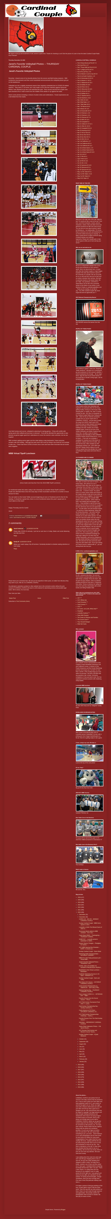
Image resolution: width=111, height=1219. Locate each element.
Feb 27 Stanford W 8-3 (83, 95)
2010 (79, 1087)
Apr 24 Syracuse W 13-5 (84, 165)
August (81, 1044)
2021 (79, 910)
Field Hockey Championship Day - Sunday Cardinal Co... (88, 1006)
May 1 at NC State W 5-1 (84, 171)
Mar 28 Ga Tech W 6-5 (83, 135)
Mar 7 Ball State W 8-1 (83, 104)
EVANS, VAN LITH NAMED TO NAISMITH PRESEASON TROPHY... (90, 966)
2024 (79, 902)
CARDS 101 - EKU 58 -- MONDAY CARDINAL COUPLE (89, 919)
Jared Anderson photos (19, 517)
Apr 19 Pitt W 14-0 (82, 161)
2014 (79, 1077)
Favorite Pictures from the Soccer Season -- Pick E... (88, 998)
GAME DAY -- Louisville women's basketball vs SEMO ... (88, 940)
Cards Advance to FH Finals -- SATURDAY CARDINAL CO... (88, 1011)
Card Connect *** (82, 604)
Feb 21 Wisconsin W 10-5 (84, 89)
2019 (79, 1064)
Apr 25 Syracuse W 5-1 (84, 167)
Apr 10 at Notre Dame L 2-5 (85, 148)
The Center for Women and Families (87, 617)
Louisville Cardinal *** (83, 613)
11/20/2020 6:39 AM (25, 541)
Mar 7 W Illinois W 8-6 (83, 106)
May (80, 1051)
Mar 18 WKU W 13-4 (83, 119)
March (81, 1056)
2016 (79, 1072)
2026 (79, 897)
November (82, 917)
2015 (79, 1074)
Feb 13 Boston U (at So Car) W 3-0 (87, 74)
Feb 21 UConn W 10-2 (83, 91)
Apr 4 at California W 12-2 (84, 145)
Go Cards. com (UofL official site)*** (87, 609)
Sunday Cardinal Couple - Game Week (90, 951)
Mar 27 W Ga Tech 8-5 (83, 132)
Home (39, 598)
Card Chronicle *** (82, 602)
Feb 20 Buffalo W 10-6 (83, 85)
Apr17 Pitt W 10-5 (82, 158)
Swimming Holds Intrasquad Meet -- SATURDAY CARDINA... (89, 954)
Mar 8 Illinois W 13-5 (83, 108)
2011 (79, 1084)
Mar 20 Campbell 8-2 (83, 121)
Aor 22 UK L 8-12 (82, 163)
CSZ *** (79, 606)
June (80, 1049)
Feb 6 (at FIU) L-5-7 (83, 65)
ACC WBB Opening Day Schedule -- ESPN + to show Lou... (89, 948)
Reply (15, 535)
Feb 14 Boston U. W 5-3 (84, 80)
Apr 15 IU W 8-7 (82, 154)
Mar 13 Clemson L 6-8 (83, 113)
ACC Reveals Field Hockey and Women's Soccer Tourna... (88, 1031)
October (81, 1039)
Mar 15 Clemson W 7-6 (84, 117)
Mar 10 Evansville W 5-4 (84, 111)
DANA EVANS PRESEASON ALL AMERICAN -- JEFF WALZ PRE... (89, 986)
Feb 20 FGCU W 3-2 (83, 87)
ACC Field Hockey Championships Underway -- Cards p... (89, 1015)
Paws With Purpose (83, 615)
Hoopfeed (80, 611)
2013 (79, 1079)
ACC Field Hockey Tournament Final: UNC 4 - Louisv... (89, 1002)
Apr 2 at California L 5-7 (84, 141)
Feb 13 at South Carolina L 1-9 (86, 76)
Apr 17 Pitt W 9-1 (82, 156)
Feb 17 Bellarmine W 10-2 (84, 82)
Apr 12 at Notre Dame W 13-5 (85, 152)
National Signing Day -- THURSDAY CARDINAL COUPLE (89, 990)
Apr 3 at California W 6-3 (84, 143)
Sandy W (16, 541)
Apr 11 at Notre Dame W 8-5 (85, 150)
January (81, 1061)
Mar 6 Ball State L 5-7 (83, 102)
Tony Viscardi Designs (83, 622)
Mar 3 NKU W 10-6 (82, 100)
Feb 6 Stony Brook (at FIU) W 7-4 (86, 63)
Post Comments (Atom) (23, 601)
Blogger (63, 1209)
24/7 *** (79, 598)
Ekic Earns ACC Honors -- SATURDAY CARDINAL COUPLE (90, 982)
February (82, 1059)
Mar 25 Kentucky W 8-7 (84, 130)
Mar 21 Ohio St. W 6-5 (83, 126)
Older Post (66, 598)
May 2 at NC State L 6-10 (84, 174)
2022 (79, 907)
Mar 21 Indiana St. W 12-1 (84, 124)
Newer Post (12, 598)
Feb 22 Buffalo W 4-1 (83, 93)
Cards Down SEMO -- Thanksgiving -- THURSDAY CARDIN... (89, 936)
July (80, 1046)
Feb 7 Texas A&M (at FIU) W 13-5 (87, 67)
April (80, 1054)
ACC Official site (82, 600)
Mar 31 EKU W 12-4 (83, 139)
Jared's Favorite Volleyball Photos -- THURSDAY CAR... (89, 962)
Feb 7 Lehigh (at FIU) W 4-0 (85, 69)
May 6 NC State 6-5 (83, 178)
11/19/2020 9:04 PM (32, 528)
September (82, 1041)
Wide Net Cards (81, 624)
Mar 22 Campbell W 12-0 (84, 128)
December (82, 914)
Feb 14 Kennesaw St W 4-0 (85, 78)
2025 (79, 900)
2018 (79, 1067)
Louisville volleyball (31, 517)
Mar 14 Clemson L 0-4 (83, 115)
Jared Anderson (18, 528)
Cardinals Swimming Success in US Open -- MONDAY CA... (89, 974)
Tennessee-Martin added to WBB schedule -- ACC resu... (88, 932)
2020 (79, 912)
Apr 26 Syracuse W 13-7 (84, 169)
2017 (79, 1069)
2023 (79, 905)
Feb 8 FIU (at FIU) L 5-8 (84, 71)
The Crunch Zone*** (83, 619)
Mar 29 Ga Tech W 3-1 (83, 137)
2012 (79, 1082)
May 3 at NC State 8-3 (83, 176)
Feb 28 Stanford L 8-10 (84, 98)
